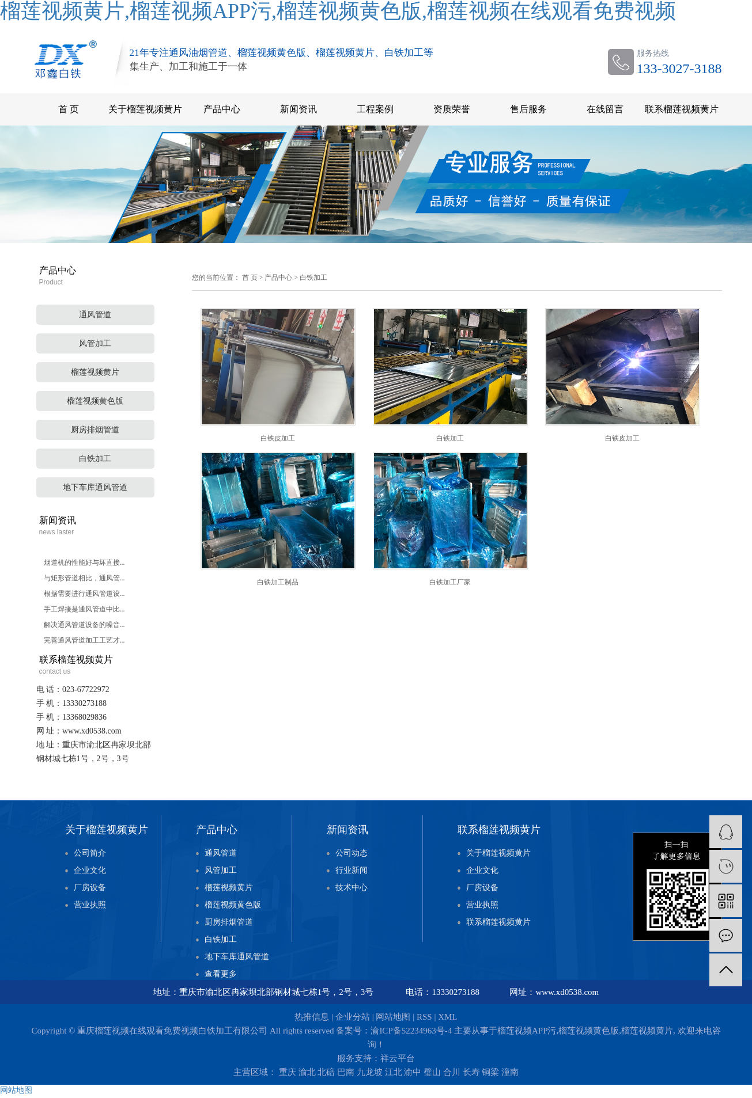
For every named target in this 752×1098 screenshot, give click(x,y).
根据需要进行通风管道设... (84, 594)
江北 (393, 1072)
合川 (451, 1072)
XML (447, 1016)
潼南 (510, 1072)
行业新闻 (351, 870)
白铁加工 (95, 458)
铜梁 (490, 1072)
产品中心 (221, 109)
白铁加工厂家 (450, 582)
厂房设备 (90, 887)
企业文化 (90, 870)
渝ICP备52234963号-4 (411, 1030)
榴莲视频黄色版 (95, 401)
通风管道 (95, 314)
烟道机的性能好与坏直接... (84, 563)
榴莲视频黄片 (95, 372)
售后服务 (528, 109)
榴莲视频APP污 (527, 1030)
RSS (424, 1016)
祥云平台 (397, 1058)
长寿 (471, 1072)
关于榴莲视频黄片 (145, 109)
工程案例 (375, 109)
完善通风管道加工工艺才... (84, 640)
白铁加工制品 (277, 582)
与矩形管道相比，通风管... (84, 578)
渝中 (412, 1072)
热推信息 (311, 1016)
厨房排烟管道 (95, 429)
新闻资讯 (298, 109)
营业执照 (90, 905)
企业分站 (352, 1016)
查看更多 (221, 974)
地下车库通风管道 (95, 487)
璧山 (432, 1072)
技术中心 (351, 887)
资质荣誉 (451, 109)
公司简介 (90, 853)
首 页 (68, 109)
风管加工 (95, 343)
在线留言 (605, 109)
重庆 (287, 1072)
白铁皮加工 (277, 438)
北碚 (326, 1072)
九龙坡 (370, 1072)
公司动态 (351, 853)
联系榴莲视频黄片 (682, 109)
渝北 (307, 1072)
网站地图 (393, 1016)
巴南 (345, 1072)
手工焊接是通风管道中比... (84, 609)
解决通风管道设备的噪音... (84, 625)
